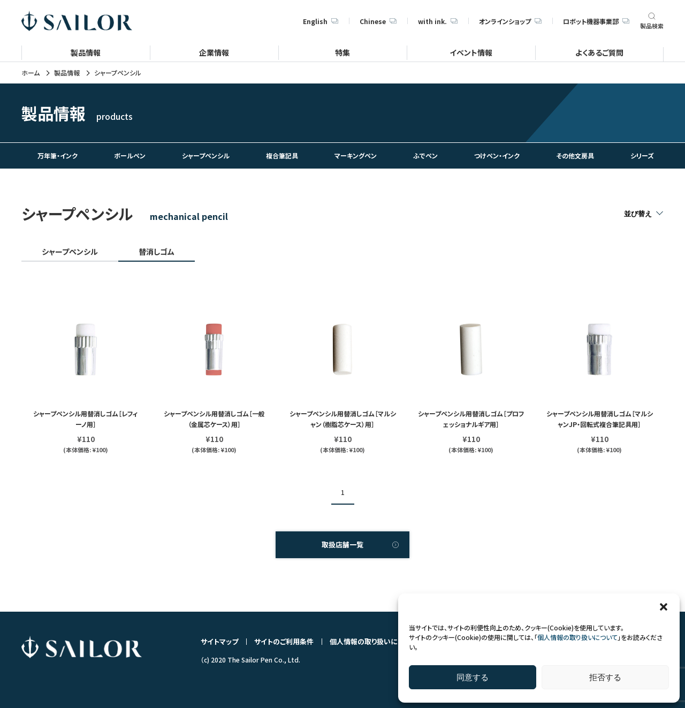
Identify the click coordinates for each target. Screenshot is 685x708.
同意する (472, 677)
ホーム (30, 73)
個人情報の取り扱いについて (577, 637)
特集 (342, 52)
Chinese (378, 21)
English (320, 21)
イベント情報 (471, 52)
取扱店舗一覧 (342, 544)
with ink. (438, 21)
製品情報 (86, 52)
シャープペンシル (70, 251)
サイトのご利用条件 (284, 641)
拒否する (605, 677)
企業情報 (214, 52)
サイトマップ (219, 641)
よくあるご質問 (599, 52)
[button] (663, 607)
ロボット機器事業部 (596, 21)
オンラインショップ (510, 21)
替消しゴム (156, 251)
